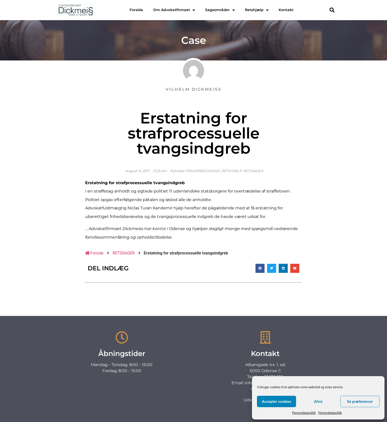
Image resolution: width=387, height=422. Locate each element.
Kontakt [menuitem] (286, 10)
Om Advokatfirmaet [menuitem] (174, 10)
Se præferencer (360, 401)
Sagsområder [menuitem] (220, 10)
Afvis (318, 401)
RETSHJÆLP (232, 171)
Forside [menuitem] (136, 10)
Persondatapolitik (304, 413)
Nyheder (178, 171)
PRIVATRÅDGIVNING (203, 171)
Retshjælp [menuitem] (257, 10)
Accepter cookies (276, 401)
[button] (332, 10)
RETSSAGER (253, 171)
